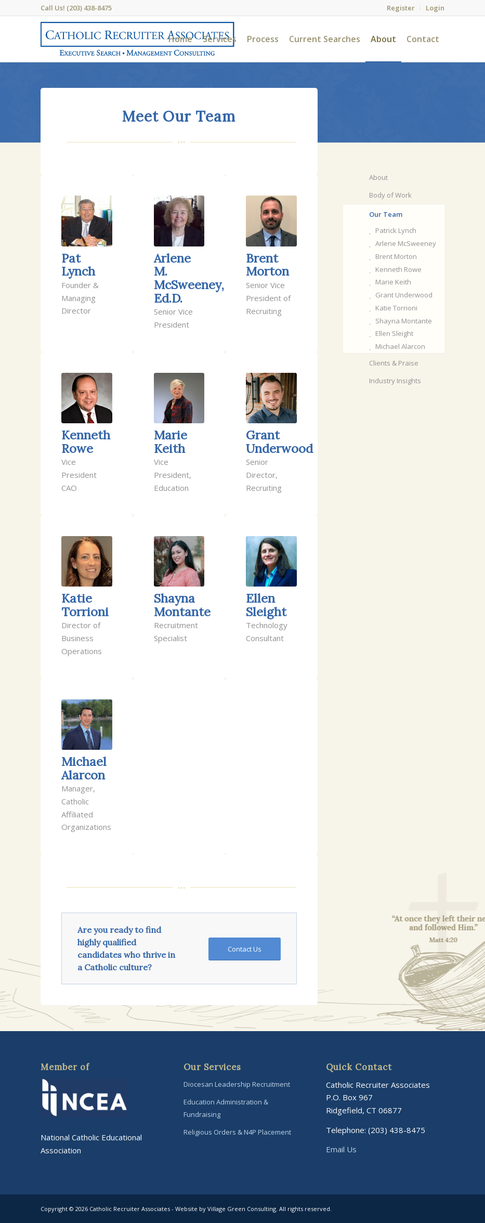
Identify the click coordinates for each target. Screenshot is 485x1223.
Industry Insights (395, 380)
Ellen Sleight (394, 333)
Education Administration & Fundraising (225, 1108)
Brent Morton (396, 256)
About (378, 177)
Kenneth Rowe (398, 269)
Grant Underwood (403, 295)
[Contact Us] (244, 949)
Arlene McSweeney (405, 243)
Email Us (341, 1149)
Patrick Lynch (395, 230)
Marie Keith (393, 282)
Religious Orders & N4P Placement (237, 1132)
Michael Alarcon (400, 346)
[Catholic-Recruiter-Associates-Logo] (137, 39)
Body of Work (390, 195)
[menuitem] (401, 7)
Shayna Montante (403, 321)
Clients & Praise (393, 363)
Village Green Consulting (241, 1209)
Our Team (385, 214)
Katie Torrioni (396, 308)
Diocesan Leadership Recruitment (236, 1084)
